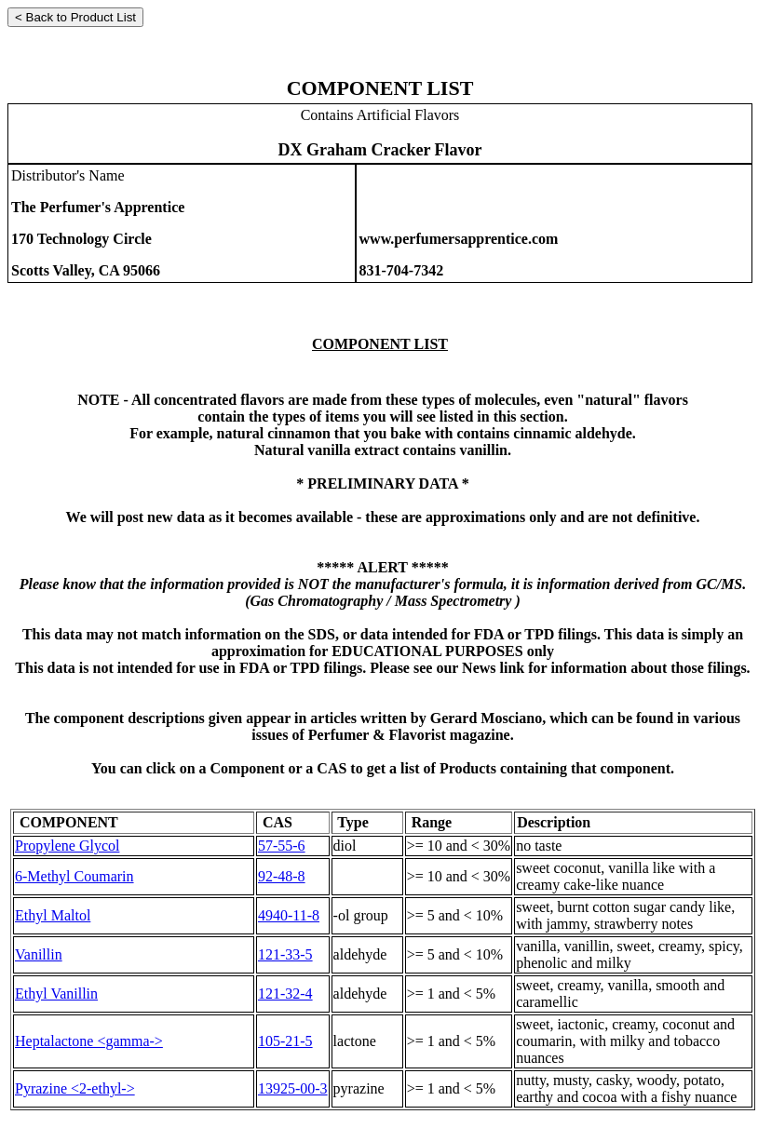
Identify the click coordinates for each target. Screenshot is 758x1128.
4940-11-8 (288, 915)
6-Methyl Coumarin (74, 876)
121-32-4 (285, 993)
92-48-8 (281, 876)
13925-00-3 (293, 1088)
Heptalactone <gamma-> (89, 1041)
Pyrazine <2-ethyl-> (75, 1088)
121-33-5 (285, 954)
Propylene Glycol (67, 845)
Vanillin (38, 954)
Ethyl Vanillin (56, 993)
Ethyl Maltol (52, 915)
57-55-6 (281, 845)
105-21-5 (285, 1041)
